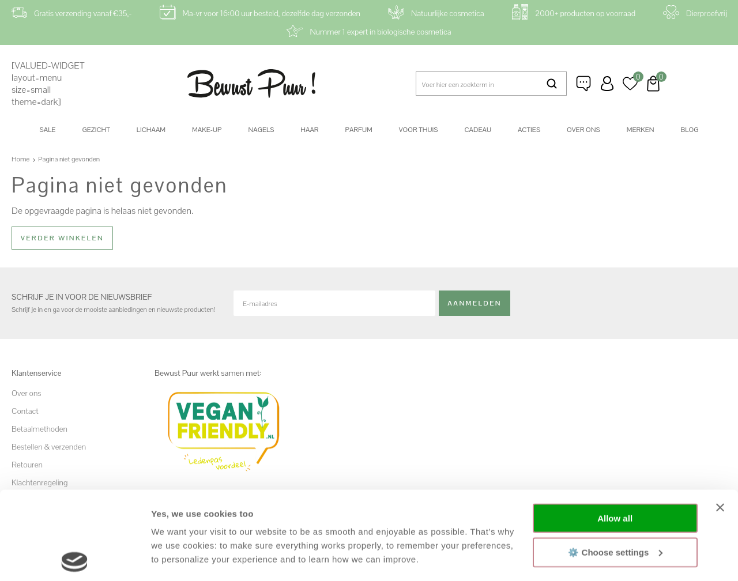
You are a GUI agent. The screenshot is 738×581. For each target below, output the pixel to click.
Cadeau (477, 129)
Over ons (583, 129)
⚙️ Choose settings (615, 464)
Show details (178, 558)
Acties (529, 129)
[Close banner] (720, 420)
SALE (48, 129)
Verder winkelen (62, 238)
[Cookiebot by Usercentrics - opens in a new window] (74, 558)
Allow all (614, 430)
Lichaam (151, 129)
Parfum (358, 129)
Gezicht (96, 129)
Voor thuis (418, 129)
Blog (690, 129)
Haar (309, 129)
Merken (640, 129)
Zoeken (551, 83)
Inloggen (607, 83)
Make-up (206, 129)
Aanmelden (474, 302)
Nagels (261, 129)
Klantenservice (584, 83)
